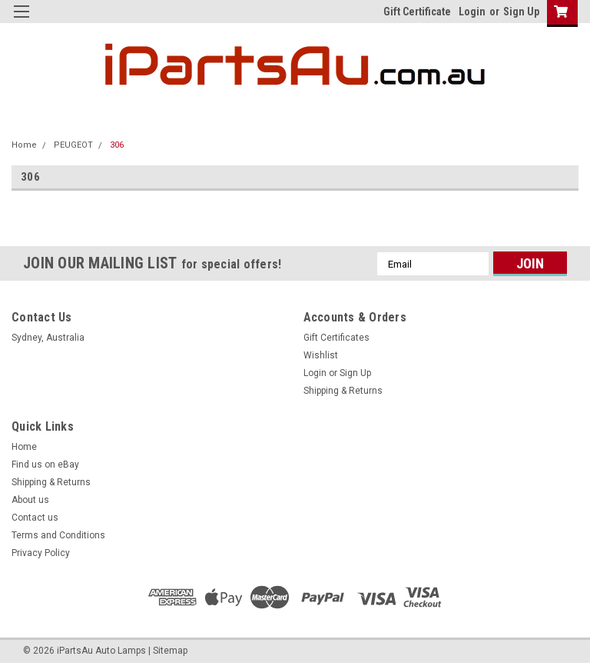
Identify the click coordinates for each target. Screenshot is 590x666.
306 (117, 145)
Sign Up (521, 11)
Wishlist (320, 355)
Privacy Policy (41, 553)
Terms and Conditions (58, 535)
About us (30, 500)
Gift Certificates (336, 337)
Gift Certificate (417, 11)
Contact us (35, 517)
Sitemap (170, 650)
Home (24, 145)
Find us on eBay (45, 464)
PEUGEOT (73, 145)
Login (472, 11)
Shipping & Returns (343, 390)
